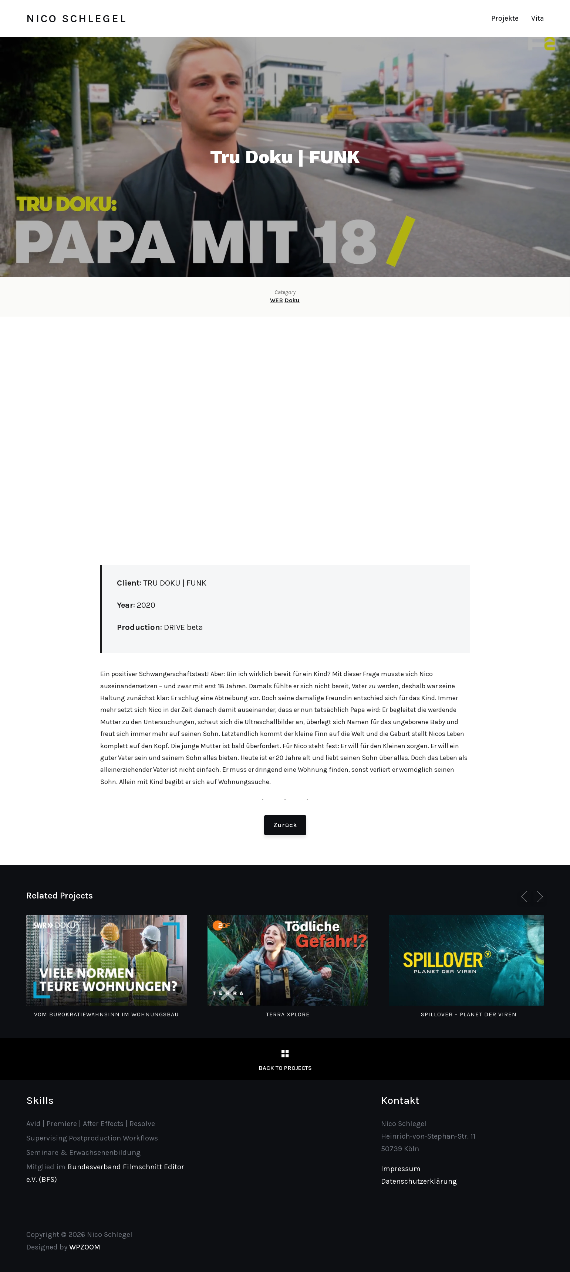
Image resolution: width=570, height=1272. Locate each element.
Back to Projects (285, 1067)
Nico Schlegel (76, 18)
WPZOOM (84, 1247)
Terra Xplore (288, 1014)
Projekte (505, 18)
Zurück (285, 825)
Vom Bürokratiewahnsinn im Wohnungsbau (106, 1014)
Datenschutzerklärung (419, 1181)
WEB (276, 300)
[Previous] (525, 896)
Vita (537, 18)
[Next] (538, 896)
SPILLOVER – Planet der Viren (469, 1014)
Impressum (401, 1168)
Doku (292, 300)
